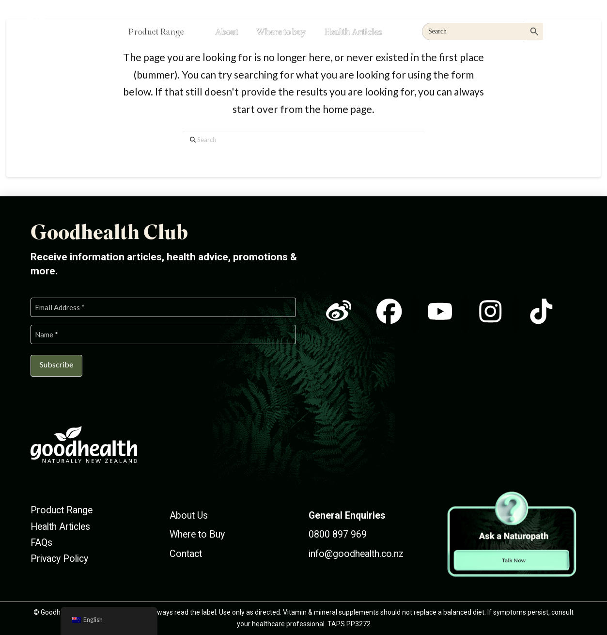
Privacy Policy (59, 558)
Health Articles (60, 526)
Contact (186, 553)
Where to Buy (197, 534)
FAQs (41, 542)
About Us (189, 515)
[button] (570, 30)
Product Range (62, 510)
